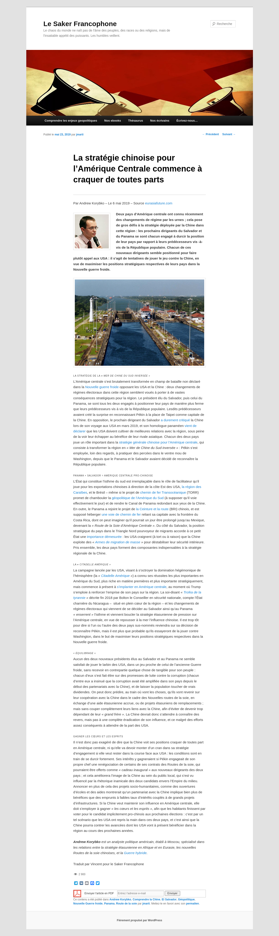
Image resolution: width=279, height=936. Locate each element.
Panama (109, 903)
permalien (192, 903)
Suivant (229, 134)
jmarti (80, 134)
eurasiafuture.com (158, 203)
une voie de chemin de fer (121, 514)
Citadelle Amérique (115, 576)
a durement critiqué (175, 420)
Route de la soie (126, 903)
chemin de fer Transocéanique (163, 492)
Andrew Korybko (120, 899)
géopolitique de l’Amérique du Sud (138, 498)
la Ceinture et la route (152, 509)
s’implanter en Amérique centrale (141, 587)
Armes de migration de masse (117, 542)
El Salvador (169, 899)
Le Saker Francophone (80, 23)
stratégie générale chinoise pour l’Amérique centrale (158, 442)
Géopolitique (186, 899)
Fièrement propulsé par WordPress (139, 920)
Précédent (210, 134)
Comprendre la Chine (146, 899)
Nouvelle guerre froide (102, 387)
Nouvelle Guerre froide (87, 903)
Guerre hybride (135, 853)
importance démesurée (104, 537)
